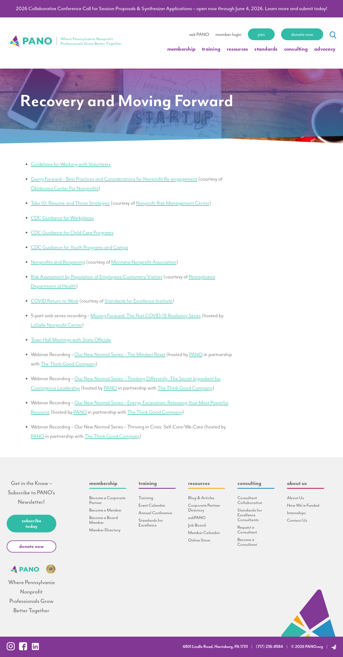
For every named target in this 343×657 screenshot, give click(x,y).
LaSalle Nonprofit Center (56, 325)
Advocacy (324, 49)
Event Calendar (152, 505)
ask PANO (199, 34)
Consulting (296, 49)
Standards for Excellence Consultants (249, 514)
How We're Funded (303, 505)
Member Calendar (204, 532)
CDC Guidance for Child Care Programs (72, 232)
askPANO (197, 517)
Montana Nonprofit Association (143, 262)
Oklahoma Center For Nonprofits (64, 188)
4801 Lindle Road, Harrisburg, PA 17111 (215, 646)
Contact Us (297, 520)
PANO (196, 354)
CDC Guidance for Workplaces (62, 218)
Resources (237, 49)
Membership (181, 49)
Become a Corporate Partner (107, 500)
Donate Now (302, 34)
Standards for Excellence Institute (138, 301)
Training (211, 49)
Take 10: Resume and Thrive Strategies (70, 203)
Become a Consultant (247, 542)
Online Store (199, 540)
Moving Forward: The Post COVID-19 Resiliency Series (146, 315)
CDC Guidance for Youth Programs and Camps (79, 247)
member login (228, 34)
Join (261, 34)
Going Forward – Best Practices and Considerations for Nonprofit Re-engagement (114, 179)
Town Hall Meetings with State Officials (71, 340)
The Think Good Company (68, 364)
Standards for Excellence (151, 523)
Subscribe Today (31, 523)
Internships (296, 513)
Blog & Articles (201, 498)
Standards (265, 49)
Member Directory (105, 530)
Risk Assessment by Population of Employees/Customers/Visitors (96, 277)
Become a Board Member (103, 520)
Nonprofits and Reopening (58, 262)
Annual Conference (155, 513)
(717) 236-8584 (269, 646)
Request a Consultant (247, 530)
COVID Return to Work (54, 301)
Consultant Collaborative (249, 500)
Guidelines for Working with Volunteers (70, 164)
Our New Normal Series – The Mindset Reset (119, 354)
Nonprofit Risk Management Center (172, 203)
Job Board (197, 525)
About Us (295, 498)
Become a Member (105, 510)
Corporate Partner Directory (204, 508)
